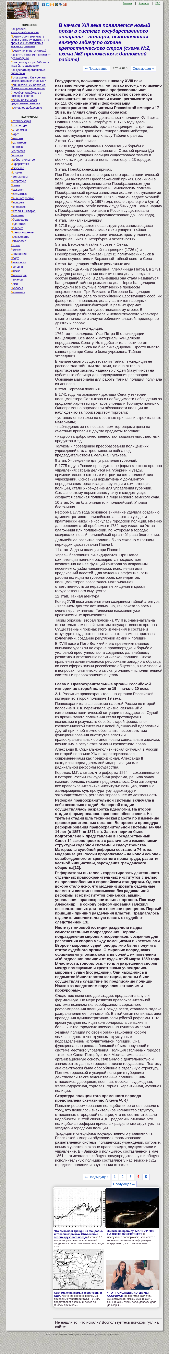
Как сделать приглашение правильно (28, 71)
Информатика (20, 164)
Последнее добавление (26, 107)
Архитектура (19, 125)
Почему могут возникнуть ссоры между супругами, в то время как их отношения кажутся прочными (30, 41)
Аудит (15, 134)
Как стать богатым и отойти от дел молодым (31, 56)
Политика (17, 228)
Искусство (17, 168)
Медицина (17, 202)
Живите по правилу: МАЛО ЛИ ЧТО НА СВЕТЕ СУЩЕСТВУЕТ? (130, 1232)
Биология (17, 138)
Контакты (144, 3)
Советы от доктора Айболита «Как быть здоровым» (30, 64)
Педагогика (18, 223)
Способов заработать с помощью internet (26, 94)
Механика (17, 215)
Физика (16, 271)
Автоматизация (21, 121)
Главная (127, 3)
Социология (19, 253)
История (16, 172)
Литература (18, 181)
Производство (20, 236)
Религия (16, 249)
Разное (15, 245)
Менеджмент (19, 206)
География (18, 151)
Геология (17, 155)
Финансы (17, 279)
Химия (15, 283)
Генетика (17, 146)
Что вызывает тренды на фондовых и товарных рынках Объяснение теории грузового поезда (78, 1234)
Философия (19, 275)
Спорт (15, 258)
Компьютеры (19, 176)
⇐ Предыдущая (96, 68)
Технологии (18, 262)
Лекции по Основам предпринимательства (25, 101)
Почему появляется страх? (28, 50)
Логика (15, 185)
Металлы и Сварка (23, 211)
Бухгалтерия (19, 142)
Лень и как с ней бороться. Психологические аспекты (28, 86)
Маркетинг (18, 189)
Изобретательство (23, 159)
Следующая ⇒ (143, 68)
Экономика (18, 292)
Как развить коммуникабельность (25, 30)
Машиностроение (22, 198)
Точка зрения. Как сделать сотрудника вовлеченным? (28, 79)
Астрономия (19, 129)
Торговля (17, 266)
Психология (18, 241)
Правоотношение (22, 232)
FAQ (157, 3)
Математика (19, 193)
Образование (19, 219)
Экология (17, 288)
